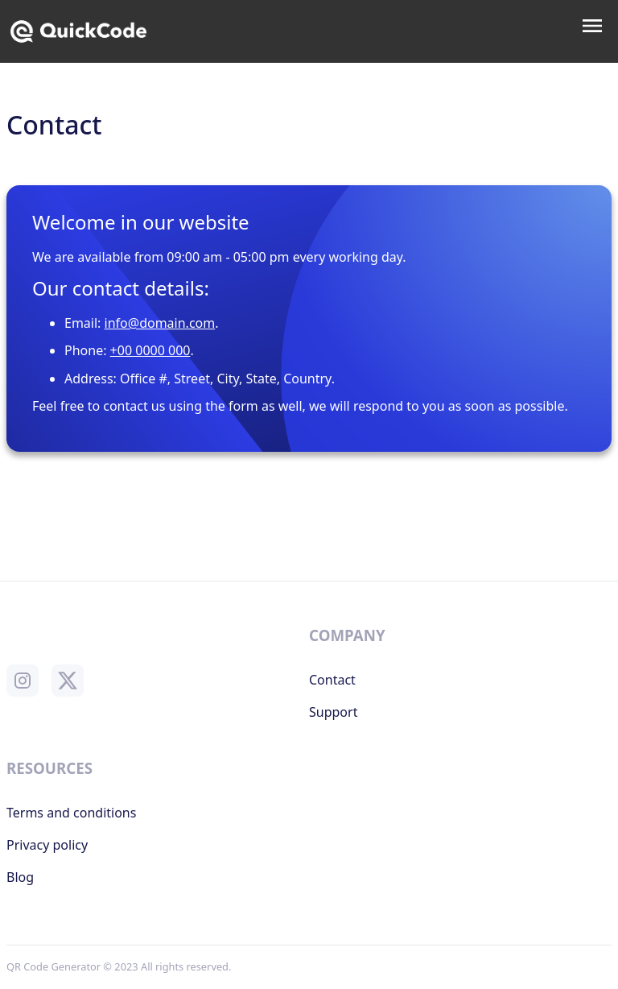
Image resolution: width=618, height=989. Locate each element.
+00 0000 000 (150, 350)
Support (333, 712)
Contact (332, 680)
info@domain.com (160, 323)
